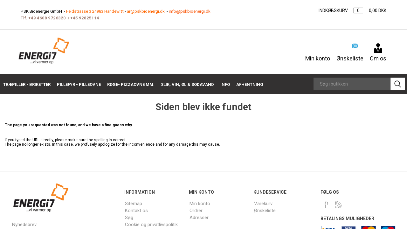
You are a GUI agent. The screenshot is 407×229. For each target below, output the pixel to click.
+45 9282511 (80, 18)
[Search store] (352, 84)
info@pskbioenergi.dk (194, 11)
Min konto (317, 54)
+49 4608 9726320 (46, 18)
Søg (129, 216)
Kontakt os (136, 210)
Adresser (199, 216)
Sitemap (133, 203)
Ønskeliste (265, 210)
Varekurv (263, 203)
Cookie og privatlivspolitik (151, 223)
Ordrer (196, 210)
